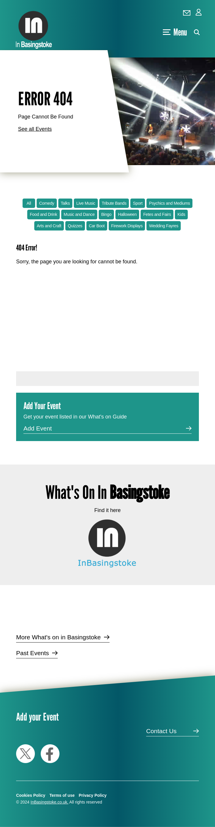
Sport (138, 203)
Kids (181, 214)
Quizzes (75, 225)
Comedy (46, 203)
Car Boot (97, 225)
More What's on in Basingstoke (58, 637)
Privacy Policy (93, 795)
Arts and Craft (49, 225)
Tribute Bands (114, 203)
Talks (65, 203)
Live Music (85, 203)
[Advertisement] (107, 317)
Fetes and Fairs (157, 214)
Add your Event (37, 716)
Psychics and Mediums (169, 203)
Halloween (127, 214)
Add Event (37, 428)
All (29, 203)
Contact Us (161, 731)
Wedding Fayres (163, 225)
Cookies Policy (30, 795)
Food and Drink (43, 214)
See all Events (35, 129)
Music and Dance (79, 214)
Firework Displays (126, 225)
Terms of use (62, 795)
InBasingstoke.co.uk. (49, 802)
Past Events (32, 653)
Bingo (106, 214)
